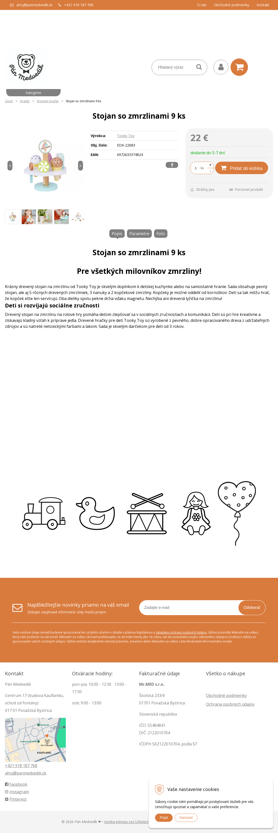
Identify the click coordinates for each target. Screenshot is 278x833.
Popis (117, 233)
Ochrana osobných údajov (230, 704)
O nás (201, 4)
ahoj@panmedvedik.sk (34, 4)
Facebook (16, 784)
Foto (161, 233)
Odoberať (251, 607)
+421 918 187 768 (78, 4)
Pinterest (16, 799)
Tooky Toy (125, 135)
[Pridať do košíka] (241, 168)
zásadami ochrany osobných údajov (181, 632)
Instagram (17, 791)
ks (202, 168)
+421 (10, 765)
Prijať (164, 818)
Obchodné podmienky (231, 4)
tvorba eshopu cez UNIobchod (129, 821)
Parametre (139, 233)
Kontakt (263, 4)
